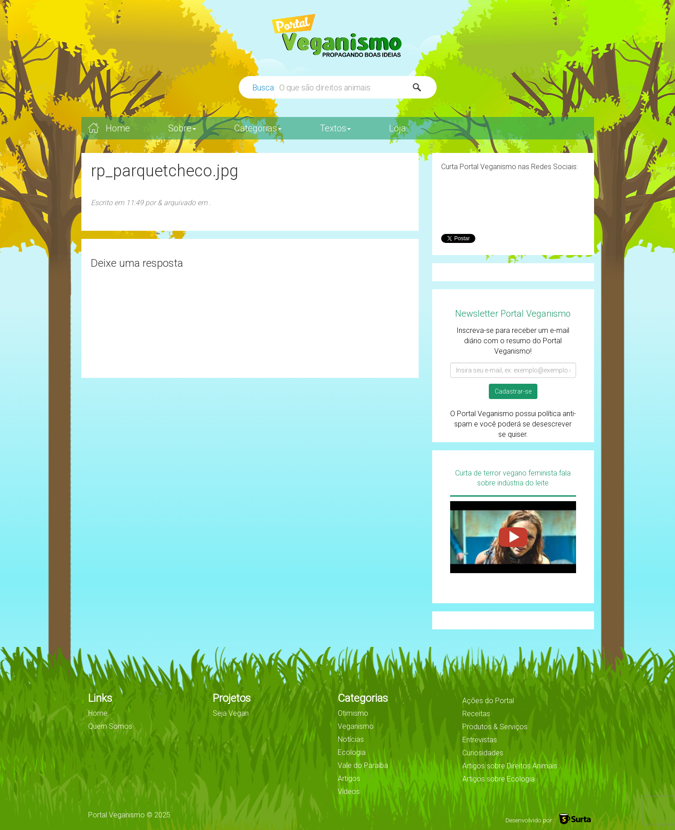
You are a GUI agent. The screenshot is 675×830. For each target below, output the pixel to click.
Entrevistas (479, 740)
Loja (397, 128)
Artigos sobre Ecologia (498, 779)
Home (118, 128)
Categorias (258, 128)
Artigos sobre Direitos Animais (509, 766)
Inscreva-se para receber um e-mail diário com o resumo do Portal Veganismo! (512, 340)
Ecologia (352, 752)
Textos (335, 128)
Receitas (476, 713)
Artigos (349, 778)
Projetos (232, 698)
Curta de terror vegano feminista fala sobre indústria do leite (513, 478)
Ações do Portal (488, 700)
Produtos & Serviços (494, 726)
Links (100, 698)
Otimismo (353, 713)
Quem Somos (110, 726)
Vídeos (349, 791)
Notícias (351, 739)
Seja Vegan (231, 713)
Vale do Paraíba (363, 765)
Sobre (182, 128)
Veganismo (356, 726)
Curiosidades (482, 753)
